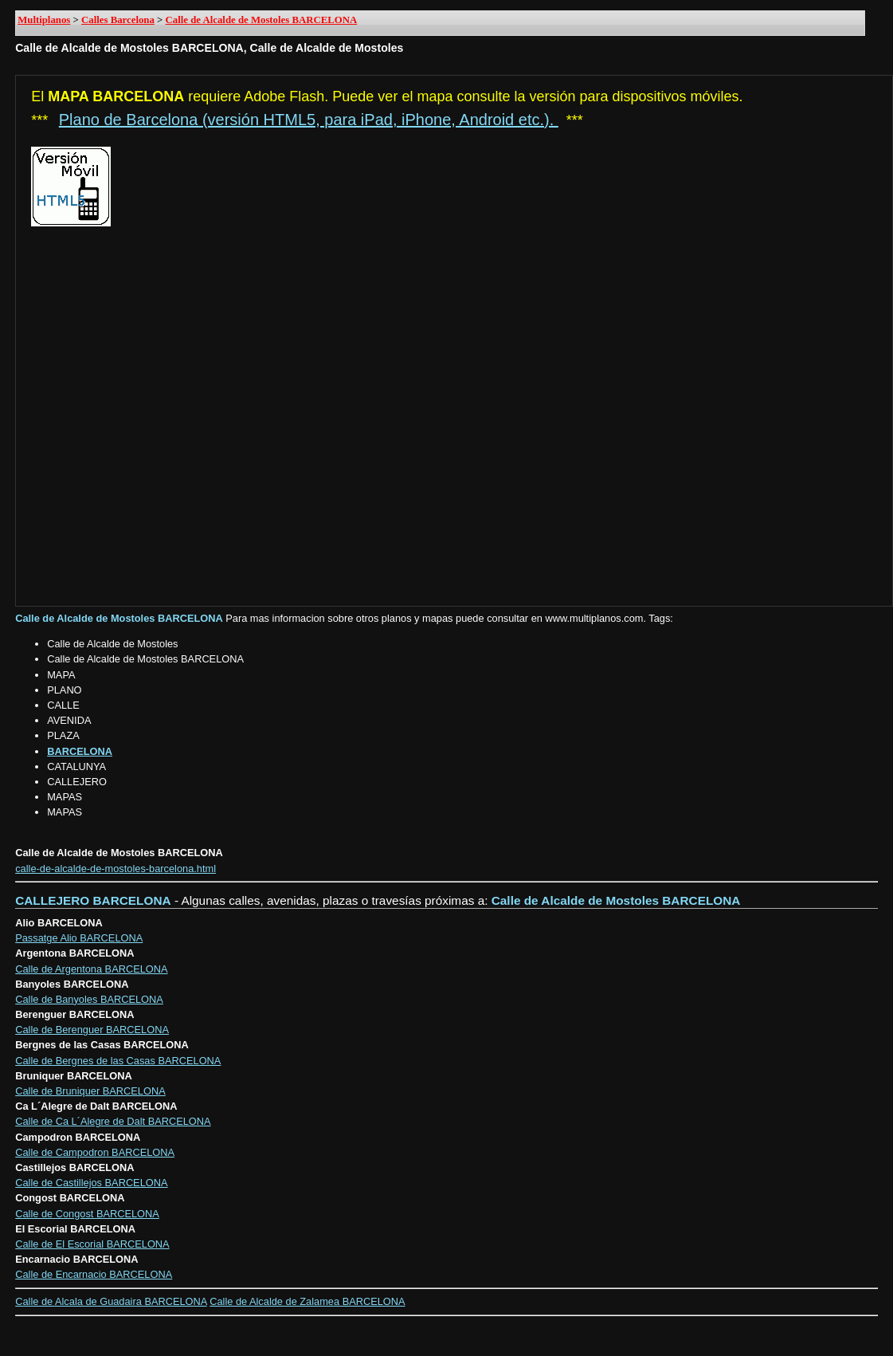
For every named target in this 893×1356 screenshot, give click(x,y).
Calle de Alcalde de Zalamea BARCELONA (307, 1301)
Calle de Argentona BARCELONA (91, 969)
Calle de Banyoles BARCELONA (89, 999)
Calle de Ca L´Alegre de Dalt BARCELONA (112, 1121)
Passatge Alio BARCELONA (79, 938)
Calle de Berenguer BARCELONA (92, 1030)
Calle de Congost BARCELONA (87, 1214)
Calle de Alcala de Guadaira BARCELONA (110, 1301)
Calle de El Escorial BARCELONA (92, 1244)
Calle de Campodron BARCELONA (94, 1152)
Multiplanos (44, 20)
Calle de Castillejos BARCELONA (91, 1183)
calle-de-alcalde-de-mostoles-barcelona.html (115, 869)
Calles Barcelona (118, 20)
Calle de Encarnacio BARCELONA (93, 1274)
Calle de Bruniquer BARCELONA (90, 1091)
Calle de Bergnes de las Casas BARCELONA (118, 1061)
